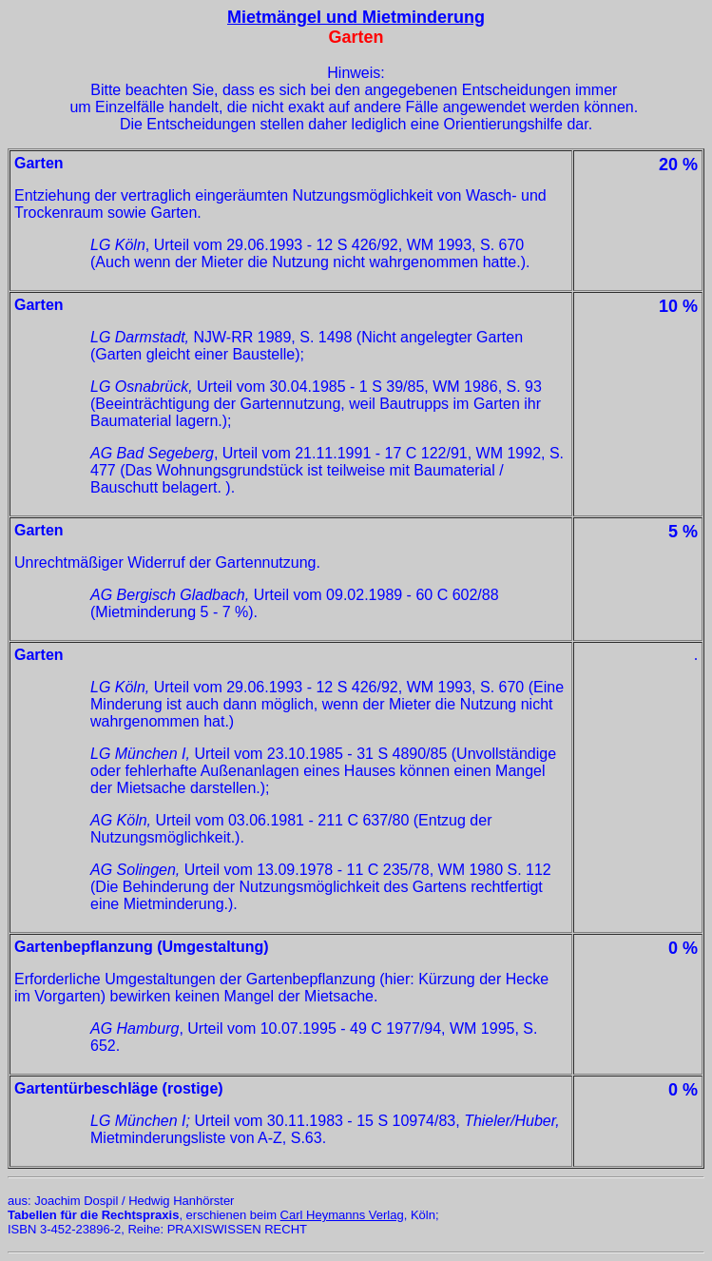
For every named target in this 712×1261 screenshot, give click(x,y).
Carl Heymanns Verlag (342, 1215)
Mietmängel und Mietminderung (356, 17)
